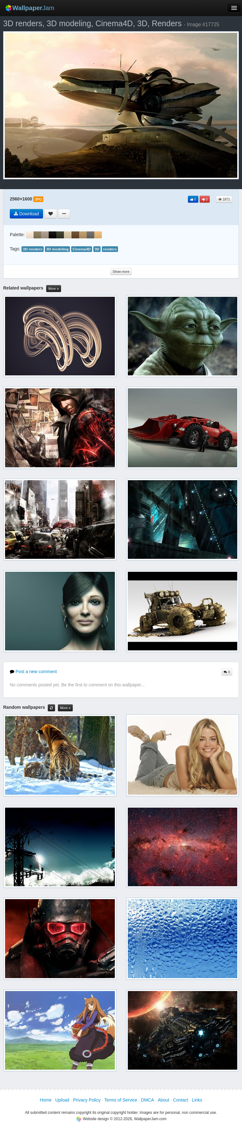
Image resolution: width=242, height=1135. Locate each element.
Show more (121, 271)
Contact (180, 1099)
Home (46, 1099)
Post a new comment (33, 671)
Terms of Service (120, 1099)
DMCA (147, 1099)
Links (197, 1099)
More (53, 289)
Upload (62, 1099)
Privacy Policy (87, 1099)
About (163, 1099)
